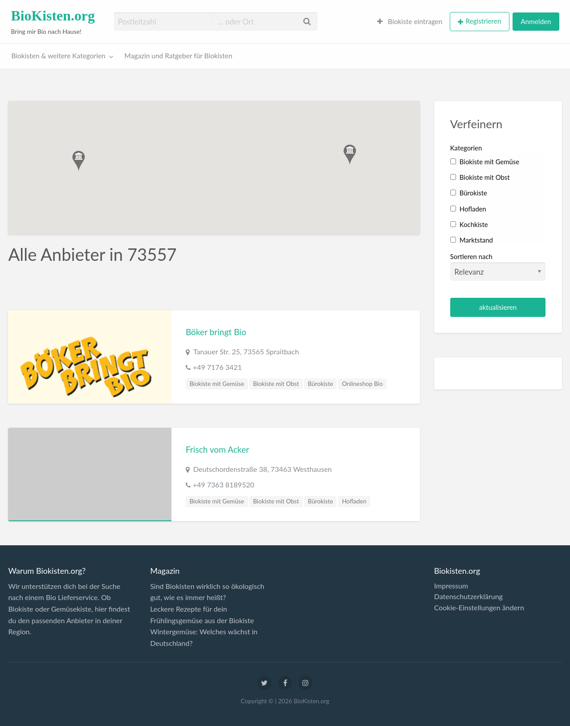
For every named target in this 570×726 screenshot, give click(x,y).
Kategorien (466, 148)
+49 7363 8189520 (223, 484)
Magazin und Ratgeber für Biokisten (178, 56)
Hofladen (354, 501)
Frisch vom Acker (217, 449)
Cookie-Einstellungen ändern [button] (479, 607)
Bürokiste (320, 383)
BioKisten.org (53, 16)
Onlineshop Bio (362, 383)
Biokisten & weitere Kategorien (59, 56)
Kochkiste (469, 224)
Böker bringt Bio (216, 332)
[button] (78, 161)
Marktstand (471, 240)
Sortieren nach (498, 266)
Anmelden (536, 21)
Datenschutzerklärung (468, 596)
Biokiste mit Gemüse (216, 383)
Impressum (451, 585)
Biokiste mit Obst (276, 383)
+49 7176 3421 (217, 367)
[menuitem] (410, 21)
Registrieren (483, 21)
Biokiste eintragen (410, 21)
